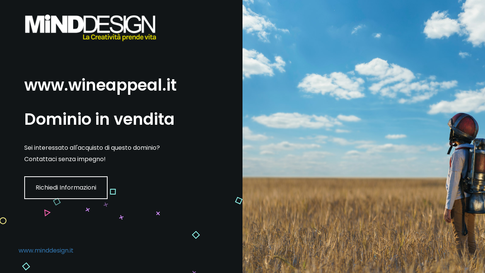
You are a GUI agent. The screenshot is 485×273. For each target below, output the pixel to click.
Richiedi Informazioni (66, 187)
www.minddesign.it (46, 250)
